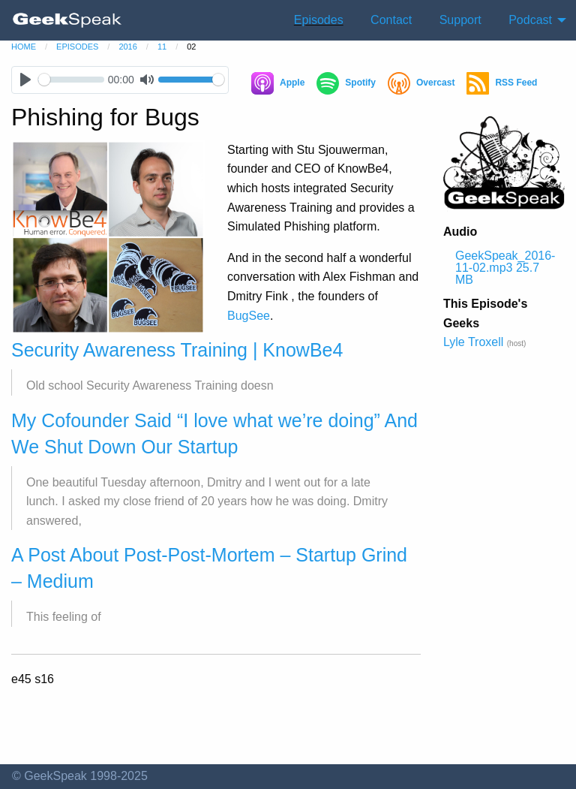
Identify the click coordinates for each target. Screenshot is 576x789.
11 (162, 46)
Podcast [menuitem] (530, 20)
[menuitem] (67, 20)
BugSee (248, 315)
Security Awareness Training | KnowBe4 (177, 349)
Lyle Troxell (473, 342)
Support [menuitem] (461, 20)
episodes (77, 46)
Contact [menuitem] (391, 20)
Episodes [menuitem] (319, 20)
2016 (127, 46)
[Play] (25, 80)
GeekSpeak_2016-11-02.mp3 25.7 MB (505, 267)
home (23, 46)
